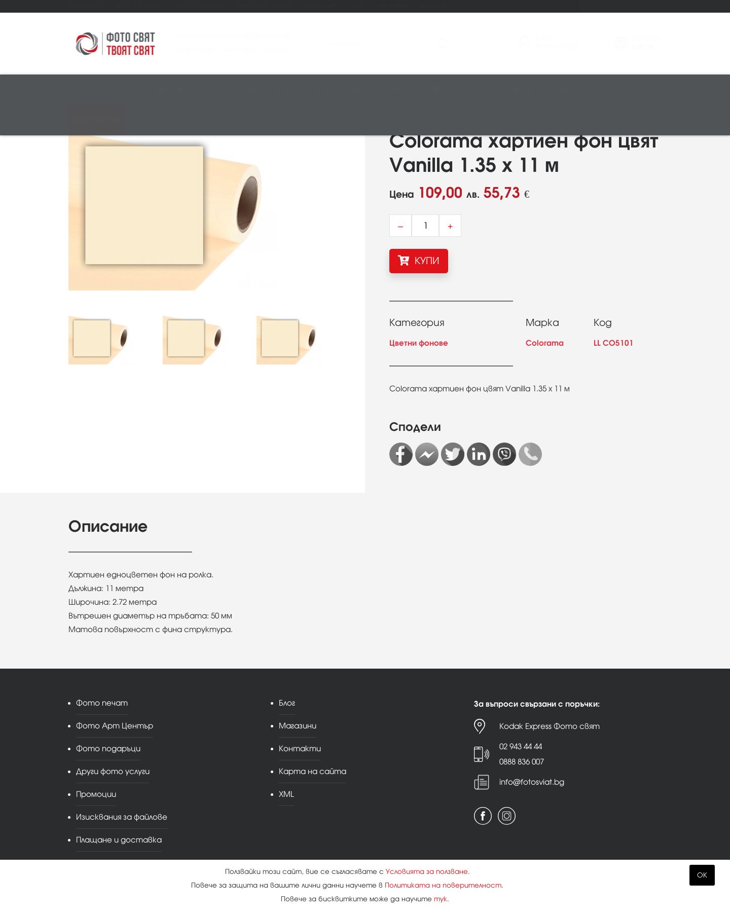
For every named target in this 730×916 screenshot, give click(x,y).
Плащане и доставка (119, 839)
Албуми (388, 89)
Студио (317, 89)
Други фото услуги (264, 6)
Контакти (434, 6)
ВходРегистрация (557, 43)
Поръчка (647, 43)
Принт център (96, 120)
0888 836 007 (521, 761)
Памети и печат (266, 89)
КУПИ (419, 260)
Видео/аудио (203, 89)
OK (702, 875)
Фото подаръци (199, 6)
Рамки (352, 89)
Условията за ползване (427, 871)
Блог (357, 6)
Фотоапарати (99, 89)
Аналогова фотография (527, 89)
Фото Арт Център (139, 6)
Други (593, 89)
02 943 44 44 (520, 746)
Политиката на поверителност (443, 885)
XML (286, 794)
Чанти (461, 89)
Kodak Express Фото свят (549, 726)
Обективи (151, 89)
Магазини (392, 6)
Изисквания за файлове (121, 817)
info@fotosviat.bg (531, 782)
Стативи (426, 89)
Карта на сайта (312, 771)
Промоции (321, 6)
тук (440, 899)
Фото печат (85, 6)
